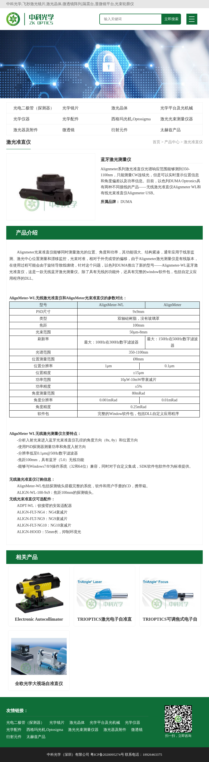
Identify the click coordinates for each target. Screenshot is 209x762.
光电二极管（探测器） (33, 108)
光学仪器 (21, 119)
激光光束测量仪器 (176, 119)
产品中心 (172, 142)
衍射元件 (119, 130)
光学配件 (70, 119)
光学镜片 (70, 108)
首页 (156, 142)
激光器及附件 (25, 130)
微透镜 (68, 130)
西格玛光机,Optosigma (131, 119)
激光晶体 (119, 108)
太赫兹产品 (170, 130)
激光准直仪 (193, 142)
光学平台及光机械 (176, 108)
